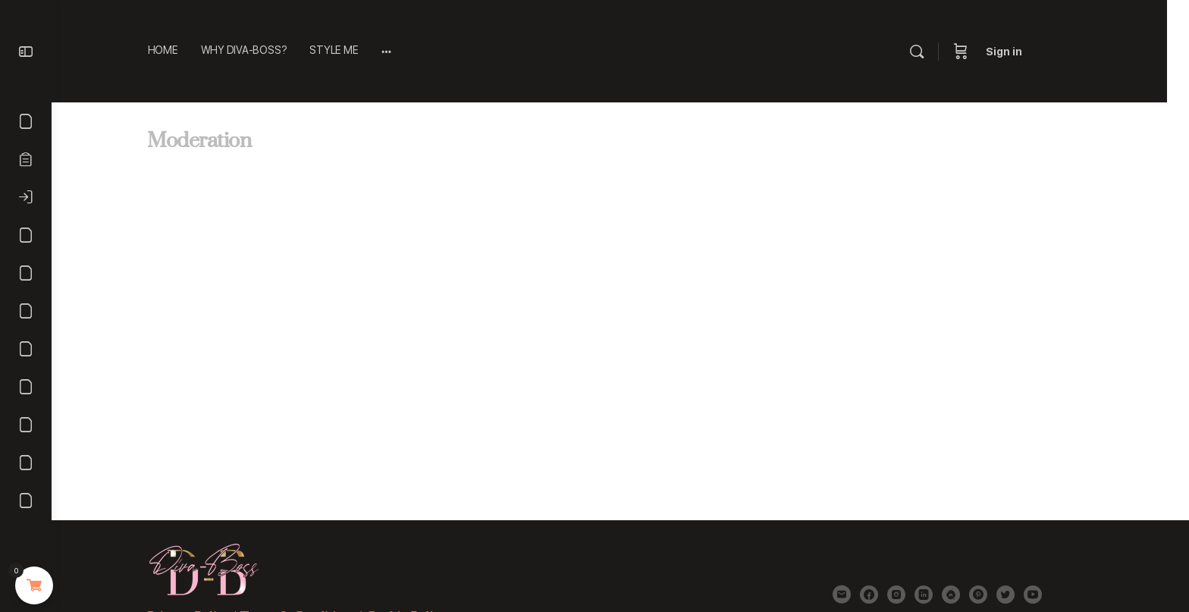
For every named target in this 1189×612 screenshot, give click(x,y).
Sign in (1040, 52)
